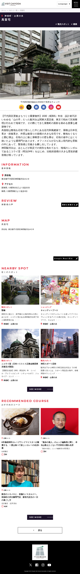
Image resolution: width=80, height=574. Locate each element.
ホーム (3, 10)
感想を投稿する (69, 205)
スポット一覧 (13, 10)
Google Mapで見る (63, 258)
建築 (75, 24)
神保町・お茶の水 (14, 16)
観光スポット (63, 24)
